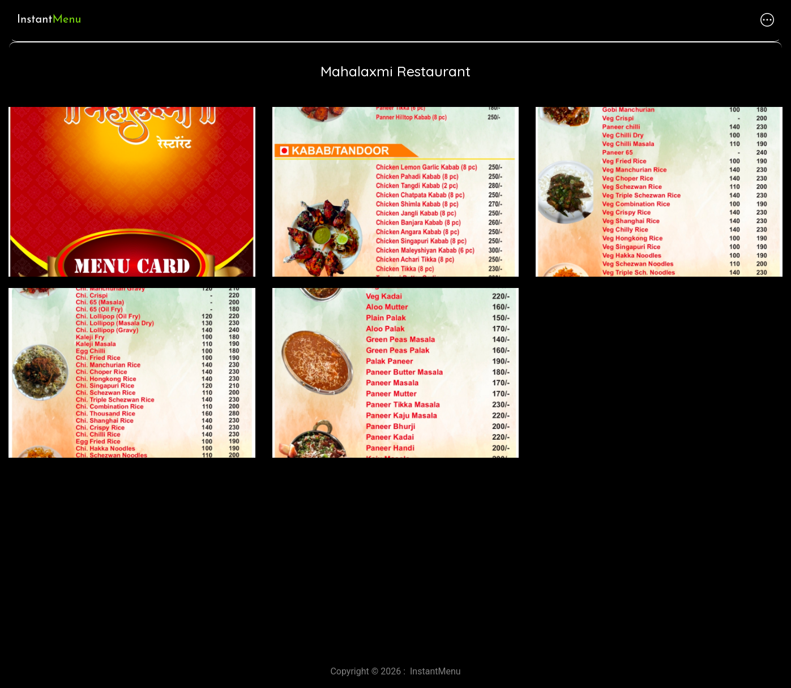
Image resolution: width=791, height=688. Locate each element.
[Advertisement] (339, 557)
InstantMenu (435, 671)
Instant (49, 19)
